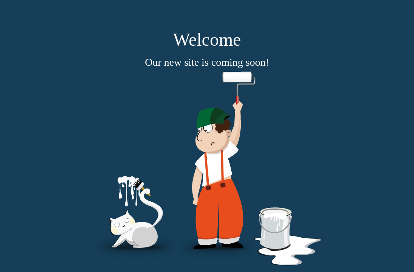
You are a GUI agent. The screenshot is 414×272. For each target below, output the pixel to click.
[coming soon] (207, 168)
